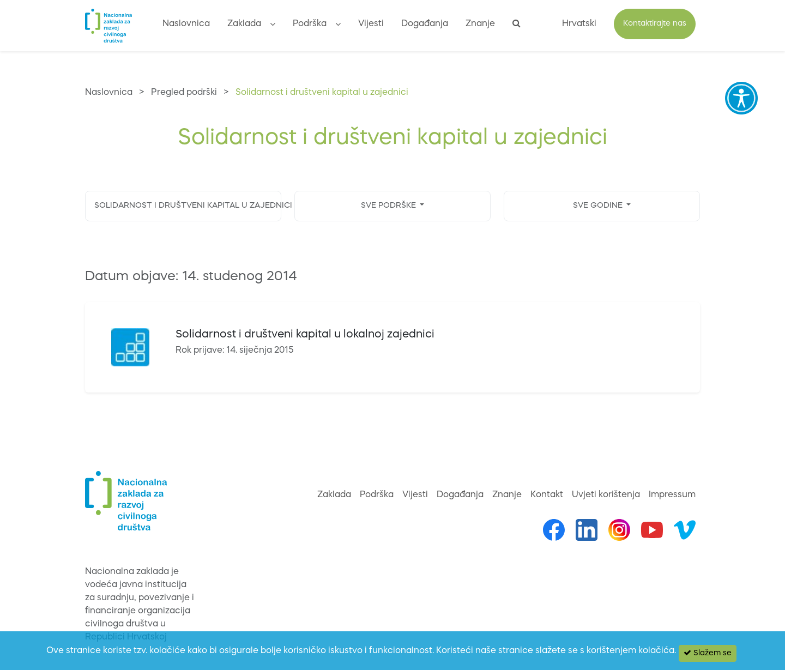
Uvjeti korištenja (606, 495)
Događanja (424, 24)
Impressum (672, 495)
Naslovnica (186, 24)
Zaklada (244, 24)
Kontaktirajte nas (654, 24)
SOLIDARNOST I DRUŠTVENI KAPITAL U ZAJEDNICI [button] (187, 206)
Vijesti (371, 24)
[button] (272, 25)
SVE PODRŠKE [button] (389, 206)
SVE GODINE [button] (599, 206)
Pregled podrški (184, 92)
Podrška (310, 24)
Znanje (480, 24)
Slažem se (708, 653)
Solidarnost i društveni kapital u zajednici (321, 92)
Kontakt (546, 495)
